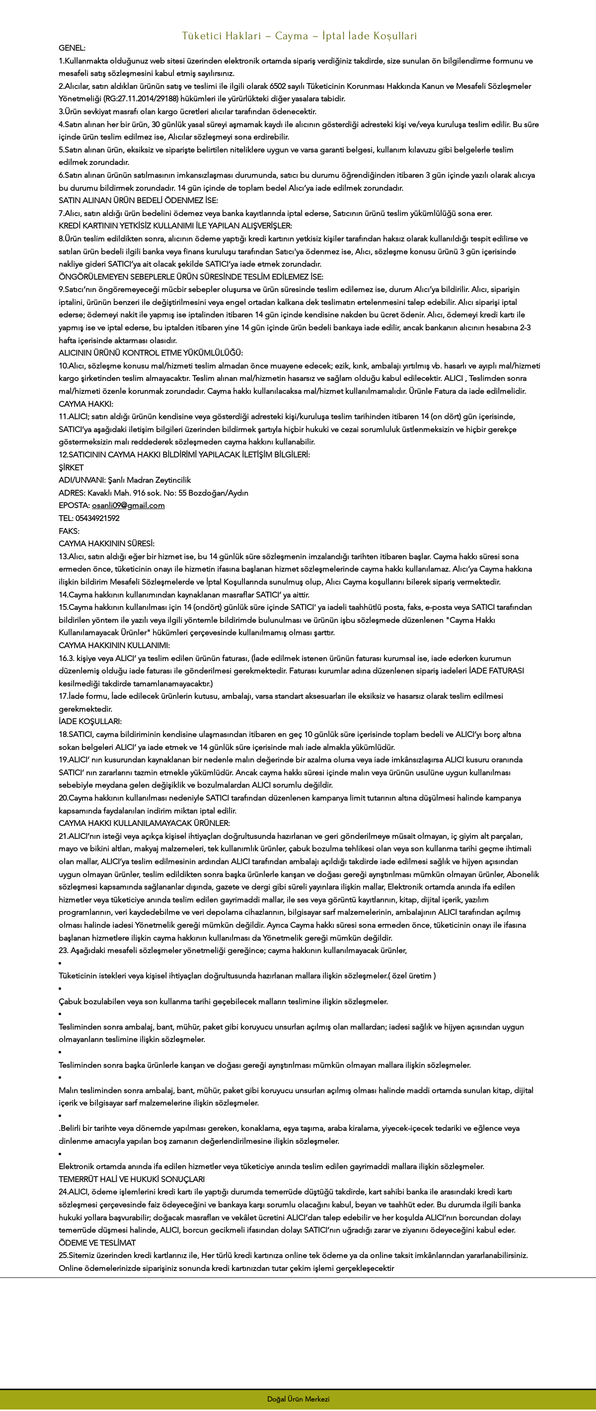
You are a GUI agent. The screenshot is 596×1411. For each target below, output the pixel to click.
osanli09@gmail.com (128, 505)
